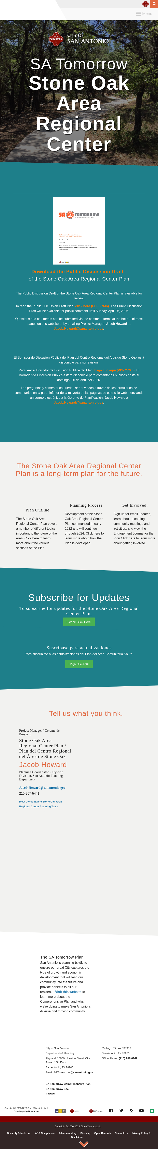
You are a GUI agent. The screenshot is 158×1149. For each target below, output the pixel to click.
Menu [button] (145, 14)
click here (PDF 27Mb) (92, 306)
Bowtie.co (33, 1111)
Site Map (85, 1133)
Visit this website (68, 992)
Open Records (102, 1133)
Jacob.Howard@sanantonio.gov (78, 328)
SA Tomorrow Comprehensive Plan (68, 1083)
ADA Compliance (45, 1133)
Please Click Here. (79, 622)
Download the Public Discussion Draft (78, 271)
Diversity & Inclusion (19, 1133)
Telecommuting (67, 1133)
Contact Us (121, 1133)
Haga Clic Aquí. (79, 664)
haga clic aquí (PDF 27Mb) (114, 370)
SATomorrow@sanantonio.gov (73, 1072)
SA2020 (50, 1094)
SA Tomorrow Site (57, 1089)
